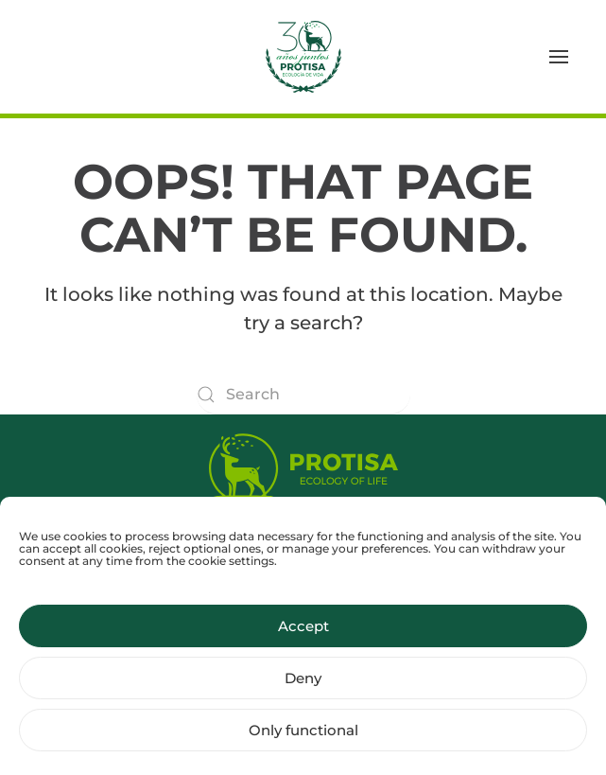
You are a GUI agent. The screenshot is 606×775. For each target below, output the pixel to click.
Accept (303, 634)
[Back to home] (303, 57)
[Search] (303, 394)
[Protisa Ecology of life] (303, 464)
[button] (558, 57)
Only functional (303, 739)
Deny (303, 687)
